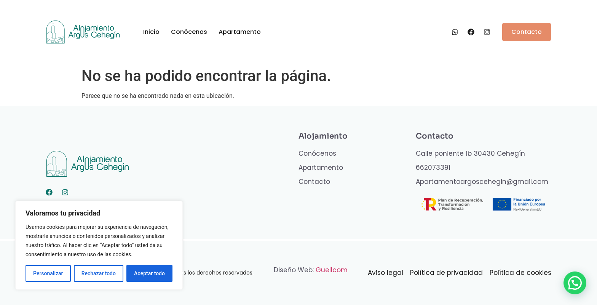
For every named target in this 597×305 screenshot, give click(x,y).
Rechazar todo (98, 273)
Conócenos (189, 31)
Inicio (151, 31)
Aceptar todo (149, 273)
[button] (575, 282)
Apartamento (240, 31)
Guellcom (332, 270)
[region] (99, 245)
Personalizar (48, 273)
